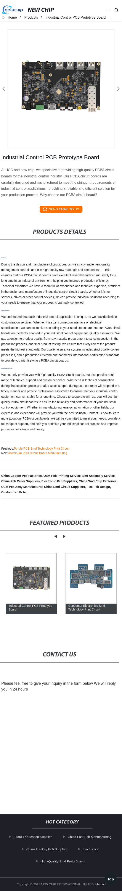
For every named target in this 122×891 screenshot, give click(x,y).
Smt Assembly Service (98, 476)
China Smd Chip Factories (97, 481)
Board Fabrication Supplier (33, 837)
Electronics (91, 849)
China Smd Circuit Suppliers (64, 487)
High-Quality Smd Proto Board (63, 861)
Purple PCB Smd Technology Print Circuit (41, 448)
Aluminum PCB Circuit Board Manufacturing (37, 453)
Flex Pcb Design (98, 487)
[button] (108, 10)
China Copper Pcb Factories (21, 476)
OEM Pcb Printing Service (62, 476)
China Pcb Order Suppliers (20, 481)
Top (111, 878)
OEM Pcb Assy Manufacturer (21, 487)
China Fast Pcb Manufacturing (90, 837)
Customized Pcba (14, 492)
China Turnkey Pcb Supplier (47, 849)
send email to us (61, 209)
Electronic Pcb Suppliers (59, 481)
